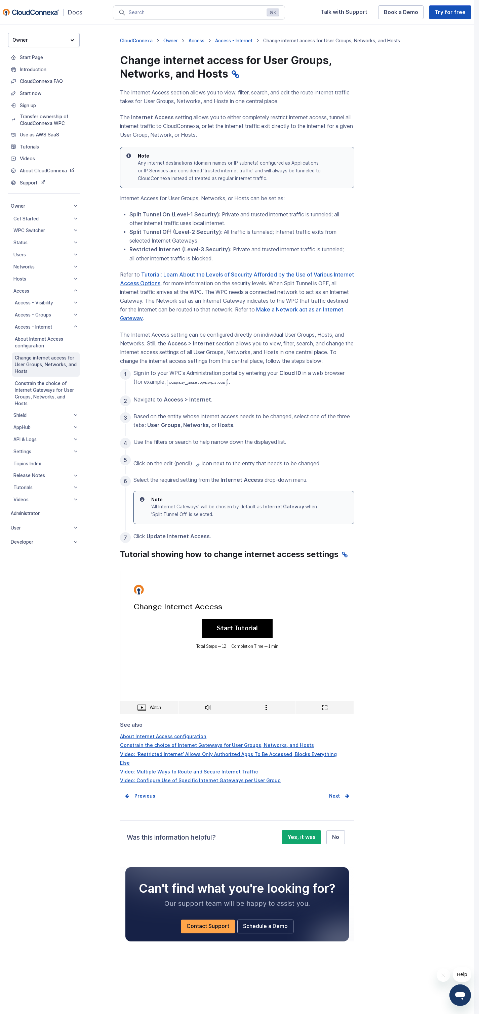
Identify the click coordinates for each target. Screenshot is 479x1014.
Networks (45, 266)
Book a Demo (401, 12)
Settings (45, 451)
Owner (43, 40)
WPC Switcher (45, 230)
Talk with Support (344, 12)
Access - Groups (46, 315)
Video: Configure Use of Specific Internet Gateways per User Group (200, 780)
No (335, 837)
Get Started (45, 218)
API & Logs (45, 439)
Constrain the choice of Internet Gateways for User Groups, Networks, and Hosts (44, 393)
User (44, 528)
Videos (45, 499)
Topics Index (27, 463)
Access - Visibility (46, 302)
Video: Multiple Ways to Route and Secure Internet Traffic (189, 771)
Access (45, 291)
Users (45, 254)
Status (45, 242)
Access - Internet (46, 327)
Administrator (25, 513)
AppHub (45, 427)
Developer (44, 542)
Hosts (45, 279)
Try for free (450, 12)
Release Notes (45, 475)
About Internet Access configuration (39, 342)
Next (334, 796)
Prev (139, 796)
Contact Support (208, 926)
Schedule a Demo (265, 926)
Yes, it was (301, 837)
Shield (45, 415)
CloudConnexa (136, 40)
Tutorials (45, 487)
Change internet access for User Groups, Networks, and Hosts (46, 364)
